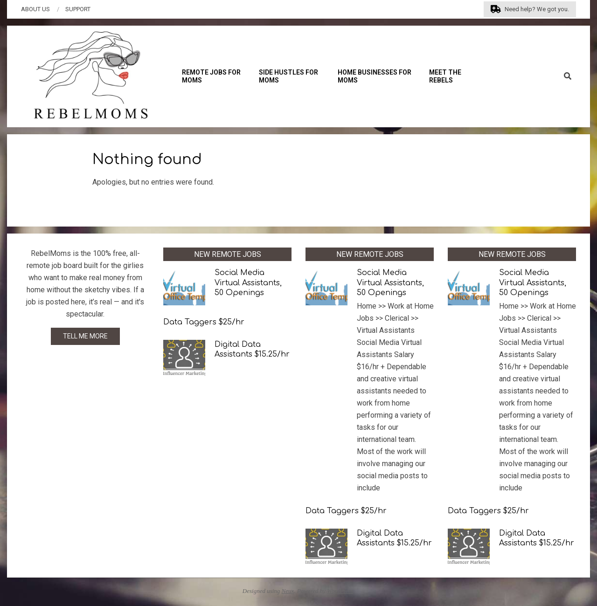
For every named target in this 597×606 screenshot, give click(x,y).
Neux (288, 590)
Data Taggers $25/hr (203, 322)
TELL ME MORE (85, 336)
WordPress (340, 590)
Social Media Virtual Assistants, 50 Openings (248, 283)
